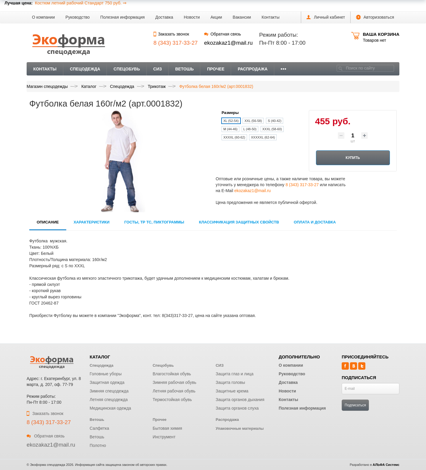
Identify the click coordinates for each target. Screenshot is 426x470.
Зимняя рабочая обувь (174, 382)
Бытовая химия (167, 428)
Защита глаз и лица (235, 373)
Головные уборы (106, 373)
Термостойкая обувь (172, 399)
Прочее (216, 69)
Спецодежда (85, 69)
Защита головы (230, 382)
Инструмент (164, 436)
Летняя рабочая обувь (174, 391)
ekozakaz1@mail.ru (228, 43)
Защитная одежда (107, 382)
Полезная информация (122, 17)
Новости (192, 17)
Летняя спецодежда (109, 399)
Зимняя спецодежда (109, 391)
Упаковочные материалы (240, 428)
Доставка (164, 17)
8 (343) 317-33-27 (302, 184)
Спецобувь (127, 69)
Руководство (77, 17)
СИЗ (157, 69)
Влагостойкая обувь (172, 373)
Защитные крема (232, 391)
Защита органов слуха (237, 408)
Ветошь (184, 69)
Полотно (98, 445)
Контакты (270, 17)
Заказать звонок (171, 34)
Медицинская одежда (110, 408)
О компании (43, 17)
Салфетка (99, 428)
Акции (216, 17)
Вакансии (242, 17)
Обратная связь (222, 34)
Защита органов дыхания (240, 399)
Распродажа (253, 69)
